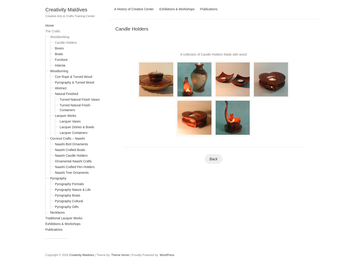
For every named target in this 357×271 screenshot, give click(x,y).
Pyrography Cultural (69, 201)
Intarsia (60, 65)
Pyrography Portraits (69, 184)
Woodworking (59, 37)
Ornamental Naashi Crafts (73, 161)
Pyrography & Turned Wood (74, 82)
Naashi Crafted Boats (70, 150)
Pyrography (58, 178)
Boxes (59, 48)
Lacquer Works (65, 116)
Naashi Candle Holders (71, 155)
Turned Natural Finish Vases (80, 99)
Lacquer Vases (70, 121)
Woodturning (59, 71)
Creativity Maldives (66, 10)
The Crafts (52, 31)
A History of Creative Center (134, 9)
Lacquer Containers (73, 133)
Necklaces (57, 212)
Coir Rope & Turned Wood (73, 77)
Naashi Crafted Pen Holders (74, 167)
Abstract (60, 88)
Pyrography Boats (67, 195)
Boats (59, 54)
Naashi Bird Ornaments (71, 144)
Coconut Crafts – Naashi (67, 138)
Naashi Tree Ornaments (72, 172)
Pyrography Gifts (67, 207)
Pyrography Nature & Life (73, 190)
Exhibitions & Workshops (63, 224)
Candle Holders (66, 42)
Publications (54, 229)
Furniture (61, 59)
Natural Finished (66, 94)
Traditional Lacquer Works (63, 218)
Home (49, 25)
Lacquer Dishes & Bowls (77, 127)
